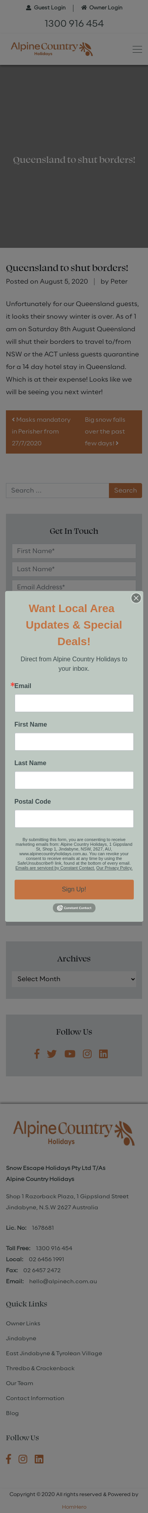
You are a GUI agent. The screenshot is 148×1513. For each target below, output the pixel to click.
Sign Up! (74, 889)
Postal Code (33, 802)
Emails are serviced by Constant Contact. (55, 867)
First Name (31, 724)
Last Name (31, 763)
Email (23, 686)
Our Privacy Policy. (114, 867)
